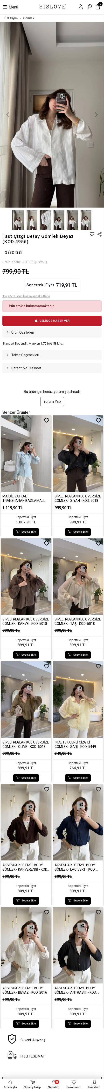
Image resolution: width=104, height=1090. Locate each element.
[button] (8, 115)
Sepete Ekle (26, 532)
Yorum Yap (52, 401)
